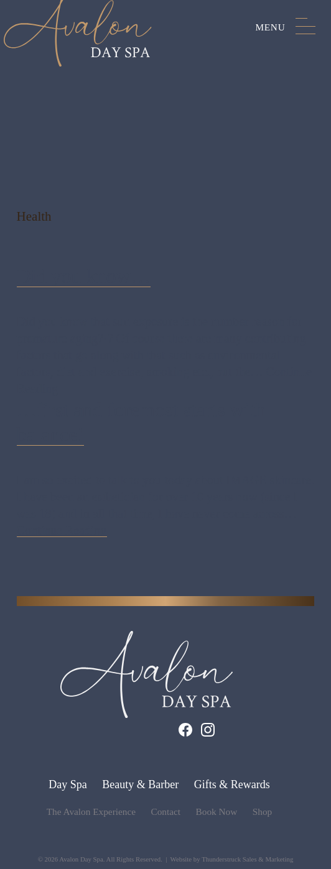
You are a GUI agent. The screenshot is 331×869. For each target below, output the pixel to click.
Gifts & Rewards (232, 784)
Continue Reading (62, 530)
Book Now (217, 811)
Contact (166, 811)
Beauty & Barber (140, 784)
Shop (262, 811)
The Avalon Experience (91, 811)
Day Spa (68, 784)
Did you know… (84, 276)
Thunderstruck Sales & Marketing (247, 859)
